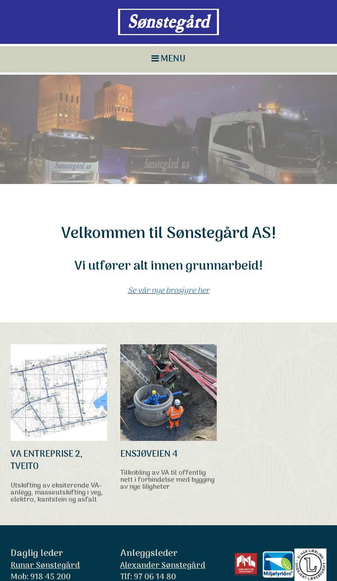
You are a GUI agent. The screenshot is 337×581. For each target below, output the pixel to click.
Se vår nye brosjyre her (168, 255)
